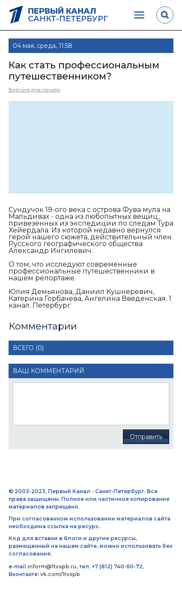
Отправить (146, 437)
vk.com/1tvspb (60, 574)
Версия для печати (34, 89)
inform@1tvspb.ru (52, 566)
